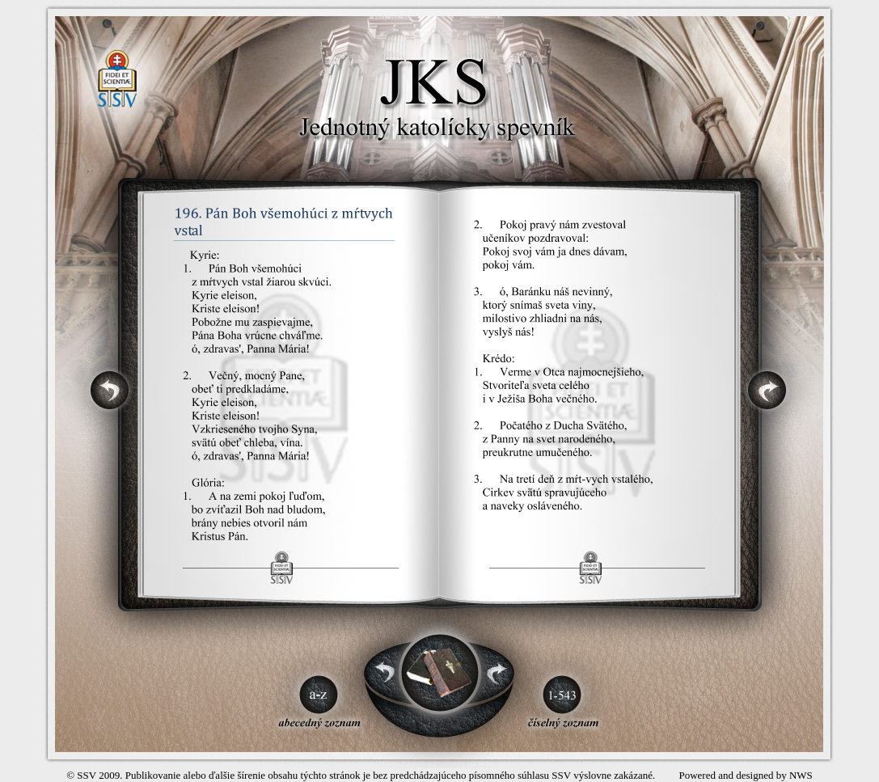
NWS (801, 775)
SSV (86, 775)
